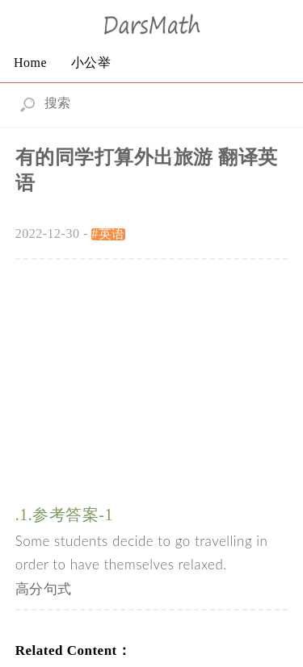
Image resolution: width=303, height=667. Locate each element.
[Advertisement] (151, 373)
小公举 (91, 62)
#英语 (108, 233)
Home (30, 62)
